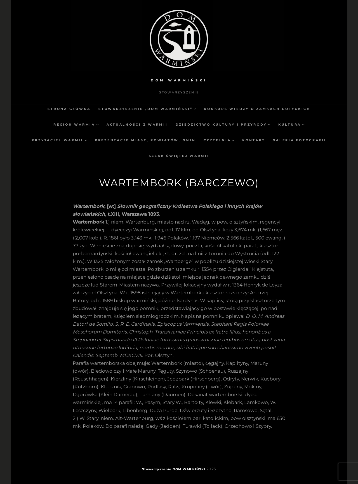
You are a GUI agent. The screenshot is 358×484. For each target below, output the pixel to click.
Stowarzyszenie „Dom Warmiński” (145, 109)
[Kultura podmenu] (303, 124)
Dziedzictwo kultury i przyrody (221, 124)
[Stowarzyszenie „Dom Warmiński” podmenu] (195, 108)
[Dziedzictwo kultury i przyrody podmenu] (269, 124)
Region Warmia (74, 124)
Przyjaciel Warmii (57, 140)
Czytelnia (217, 140)
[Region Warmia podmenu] (97, 124)
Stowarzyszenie (156, 469)
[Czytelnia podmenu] (233, 140)
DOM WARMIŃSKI (179, 80)
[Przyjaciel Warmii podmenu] (85, 140)
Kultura (289, 124)
